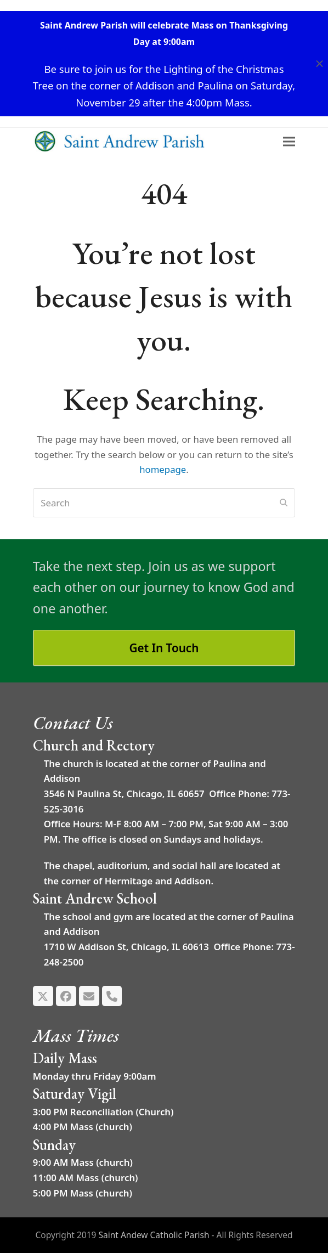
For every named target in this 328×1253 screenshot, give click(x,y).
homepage (162, 469)
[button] (319, 64)
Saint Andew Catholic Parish (153, 1235)
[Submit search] (283, 503)
